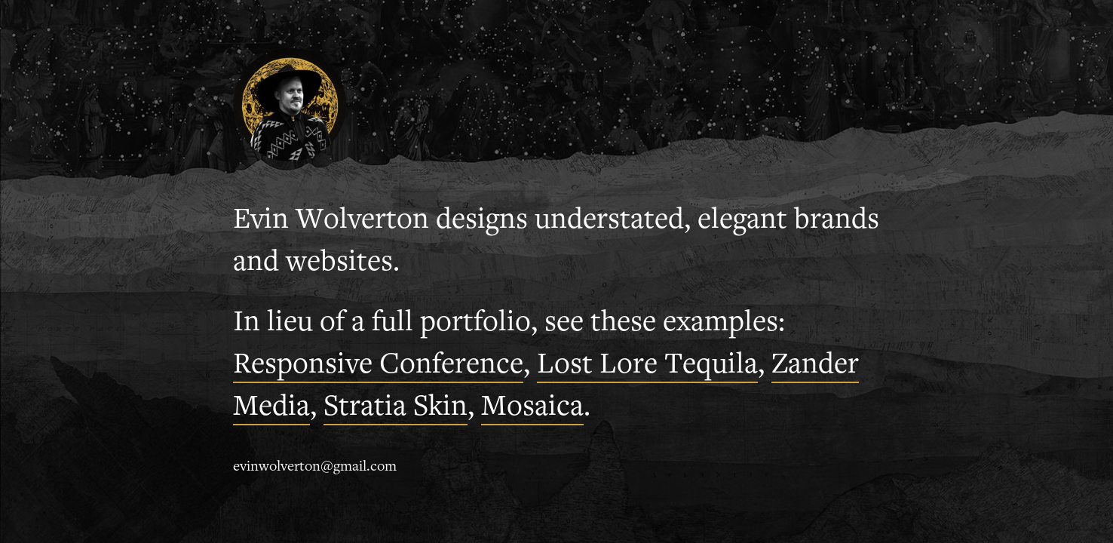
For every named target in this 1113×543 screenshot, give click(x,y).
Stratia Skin (395, 408)
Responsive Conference (378, 366)
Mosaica (532, 408)
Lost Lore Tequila (647, 366)
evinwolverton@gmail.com (315, 467)
